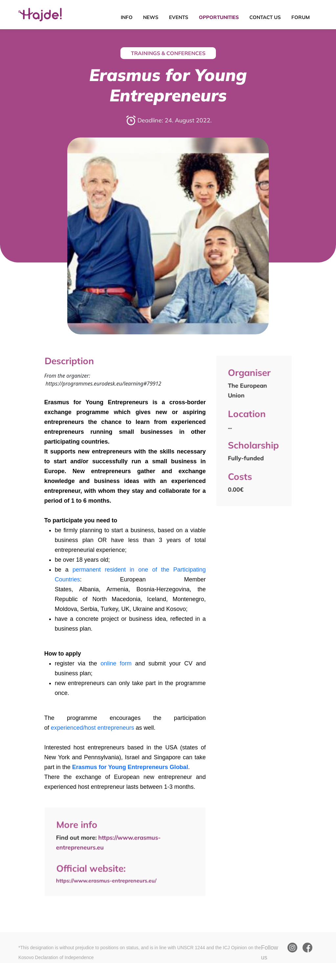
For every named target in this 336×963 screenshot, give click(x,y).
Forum (300, 17)
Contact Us (265, 17)
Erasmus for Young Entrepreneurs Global (130, 767)
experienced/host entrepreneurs (92, 727)
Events (178, 17)
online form (116, 663)
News (150, 17)
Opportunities (219, 17)
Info (127, 17)
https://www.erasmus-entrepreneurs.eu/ (107, 879)
